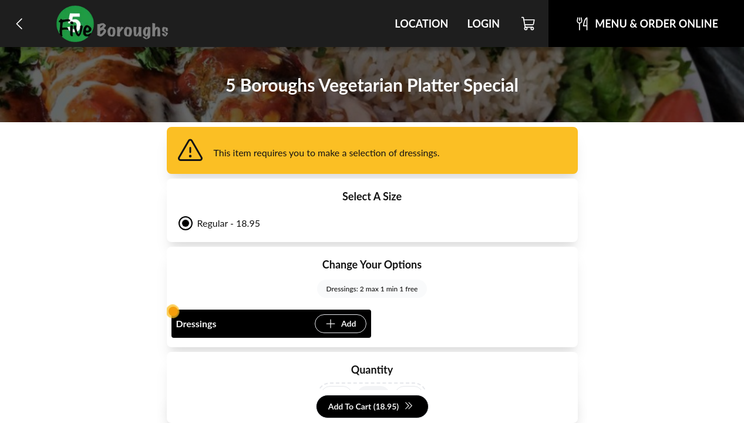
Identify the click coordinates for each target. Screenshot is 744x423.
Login (483, 23)
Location (421, 23)
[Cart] (528, 23)
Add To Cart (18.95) (370, 407)
